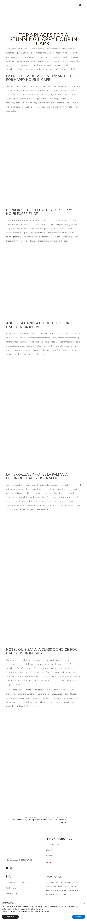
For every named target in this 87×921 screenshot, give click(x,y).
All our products (52, 844)
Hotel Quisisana (13, 660)
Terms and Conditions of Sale (17, 882)
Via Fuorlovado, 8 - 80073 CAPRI (19, 860)
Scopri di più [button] (10, 916)
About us (49, 850)
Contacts (49, 856)
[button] (84, 903)
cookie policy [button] (38, 909)
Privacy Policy (11, 893)
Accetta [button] (79, 916)
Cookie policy (11, 888)
